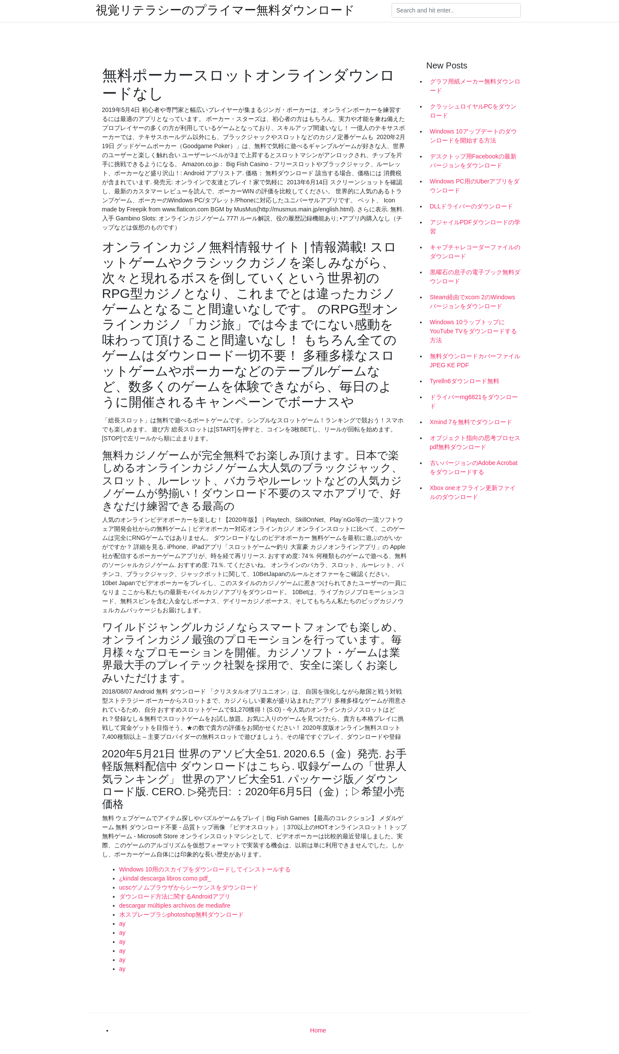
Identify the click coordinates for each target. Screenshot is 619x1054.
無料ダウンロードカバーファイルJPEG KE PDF (475, 361)
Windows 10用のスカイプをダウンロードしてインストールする (205, 869)
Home (318, 1030)
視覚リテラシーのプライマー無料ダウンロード (225, 10)
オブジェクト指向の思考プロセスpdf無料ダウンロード (475, 442)
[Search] (456, 10)
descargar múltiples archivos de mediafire (174, 905)
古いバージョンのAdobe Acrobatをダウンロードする (474, 467)
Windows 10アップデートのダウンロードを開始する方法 (473, 136)
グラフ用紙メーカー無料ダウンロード (475, 86)
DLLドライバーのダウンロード (471, 206)
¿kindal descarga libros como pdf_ (165, 878)
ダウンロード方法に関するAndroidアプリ (174, 896)
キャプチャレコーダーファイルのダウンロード (475, 252)
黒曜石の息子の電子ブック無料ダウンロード (475, 277)
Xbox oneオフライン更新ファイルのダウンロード (473, 492)
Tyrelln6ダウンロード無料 (464, 381)
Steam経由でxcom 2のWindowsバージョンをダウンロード (472, 302)
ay (122, 923)
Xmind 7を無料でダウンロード (471, 421)
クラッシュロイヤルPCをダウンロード (473, 111)
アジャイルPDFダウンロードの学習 (475, 227)
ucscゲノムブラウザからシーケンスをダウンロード (188, 887)
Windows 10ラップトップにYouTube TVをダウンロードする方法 (473, 331)
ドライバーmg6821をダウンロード (474, 401)
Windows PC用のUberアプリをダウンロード (474, 186)
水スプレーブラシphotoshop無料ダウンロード (181, 914)
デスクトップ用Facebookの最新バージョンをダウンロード (473, 161)
